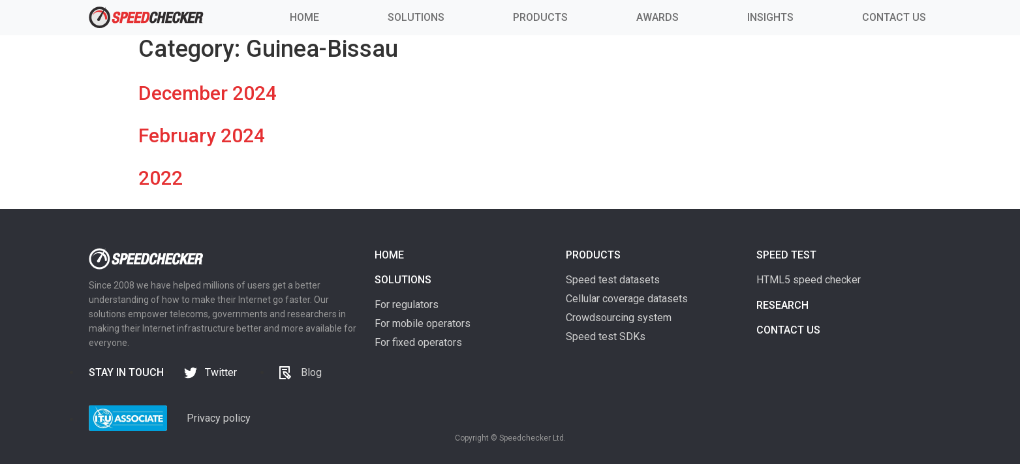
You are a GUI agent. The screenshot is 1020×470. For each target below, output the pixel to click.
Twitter (221, 372)
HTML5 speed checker (808, 280)
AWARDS (657, 17)
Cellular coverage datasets (627, 298)
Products (593, 255)
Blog (311, 372)
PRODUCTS (540, 17)
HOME (304, 17)
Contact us (788, 330)
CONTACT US (894, 17)
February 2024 (201, 135)
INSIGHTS (770, 17)
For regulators (407, 304)
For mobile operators (423, 323)
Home (389, 255)
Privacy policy (219, 418)
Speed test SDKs (605, 336)
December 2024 (207, 93)
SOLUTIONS (416, 17)
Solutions (403, 280)
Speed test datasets (613, 280)
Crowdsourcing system (619, 317)
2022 (160, 177)
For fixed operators (418, 342)
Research (782, 305)
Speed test (786, 255)
